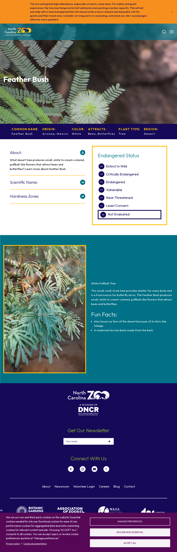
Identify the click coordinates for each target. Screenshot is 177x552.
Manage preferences (130, 521)
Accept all (130, 543)
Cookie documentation (35, 543)
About (46, 486)
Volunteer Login (84, 486)
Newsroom (62, 486)
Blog (117, 486)
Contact (129, 486)
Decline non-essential (130, 532)
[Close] (172, 11)
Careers (104, 486)
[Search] (164, 32)
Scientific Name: (24, 182)
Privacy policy (13, 543)
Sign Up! (109, 441)
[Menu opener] (171, 31)
